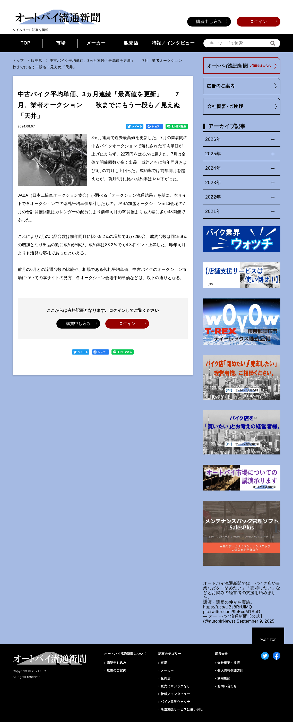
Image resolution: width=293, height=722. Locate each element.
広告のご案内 (116, 670)
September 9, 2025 (255, 621)
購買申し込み (78, 323)
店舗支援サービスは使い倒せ (182, 709)
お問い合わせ (227, 686)
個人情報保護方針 (230, 670)
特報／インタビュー (173, 43)
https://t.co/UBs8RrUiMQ (227, 607)
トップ (18, 60)
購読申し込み (209, 21)
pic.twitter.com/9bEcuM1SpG (231, 611)
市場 (60, 43)
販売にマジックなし (175, 686)
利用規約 (223, 678)
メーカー (96, 43)
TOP (26, 43)
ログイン (258, 21)
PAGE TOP (268, 637)
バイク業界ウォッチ (175, 701)
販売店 (131, 43)
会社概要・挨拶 (228, 663)
